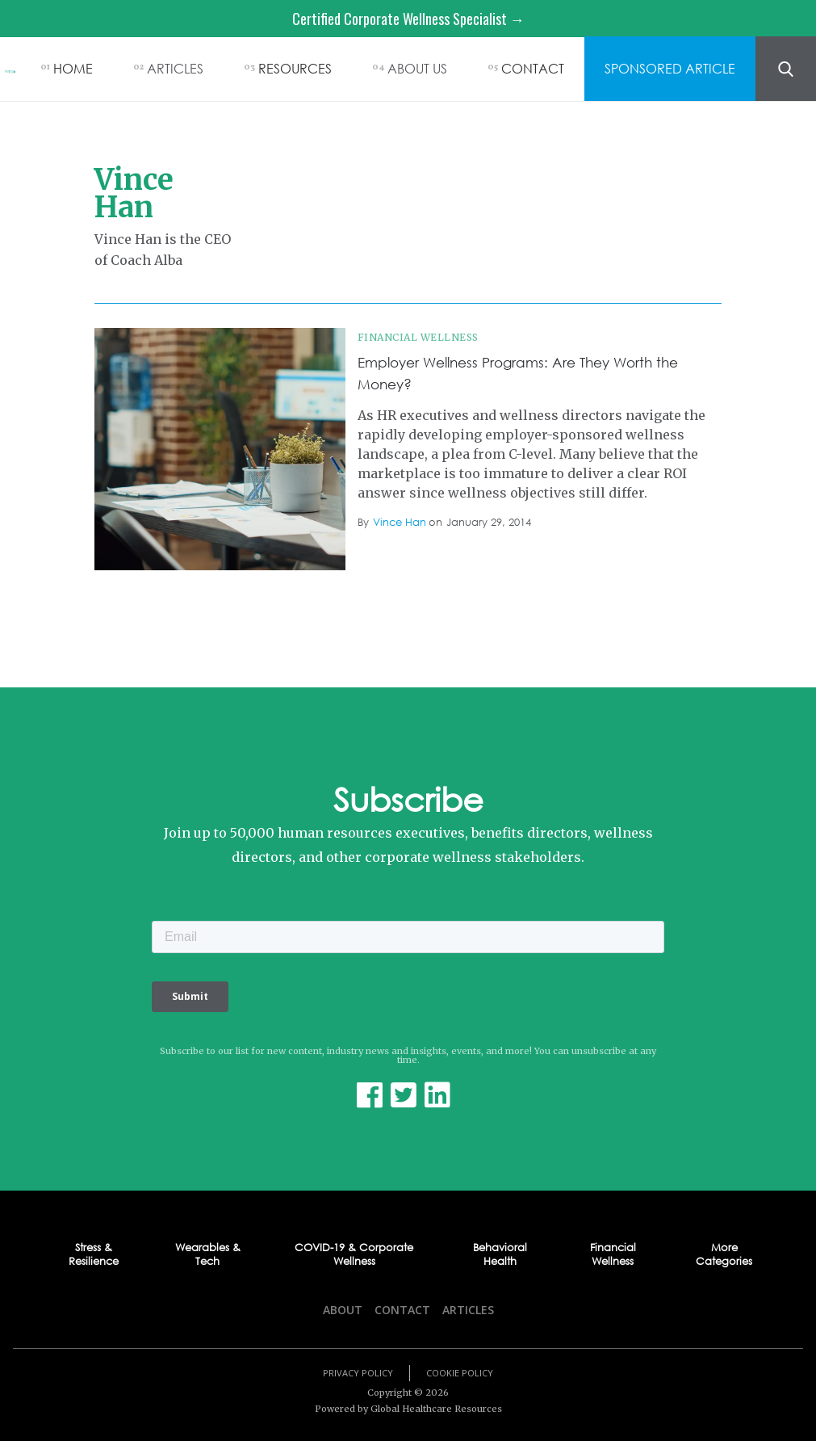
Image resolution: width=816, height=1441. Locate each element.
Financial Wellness (418, 337)
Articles (468, 1310)
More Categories (724, 1254)
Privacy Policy (358, 1373)
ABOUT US (417, 68)
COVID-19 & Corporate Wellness (354, 1254)
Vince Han (399, 522)
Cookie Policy (459, 1373)
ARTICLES (175, 68)
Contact (402, 1310)
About (342, 1310)
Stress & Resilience (94, 1254)
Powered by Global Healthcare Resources (408, 1408)
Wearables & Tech (208, 1254)
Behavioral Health (500, 1254)
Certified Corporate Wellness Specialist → (408, 18)
